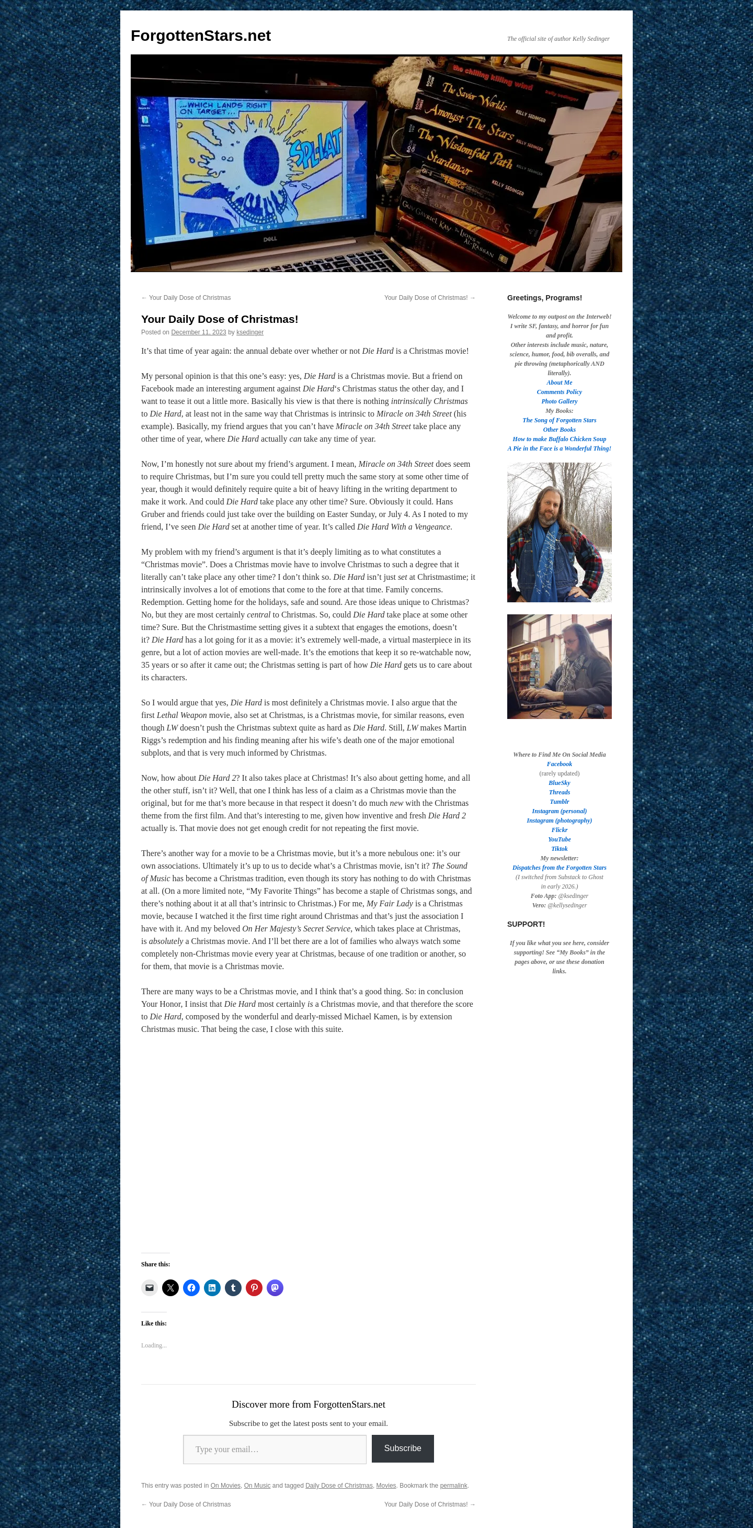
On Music (257, 1485)
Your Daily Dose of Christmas (186, 297)
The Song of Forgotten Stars (559, 420)
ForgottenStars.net (201, 35)
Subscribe (402, 1448)
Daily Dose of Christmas (339, 1485)
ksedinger (250, 332)
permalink (453, 1485)
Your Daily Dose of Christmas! (430, 297)
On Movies (226, 1485)
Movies (386, 1485)
